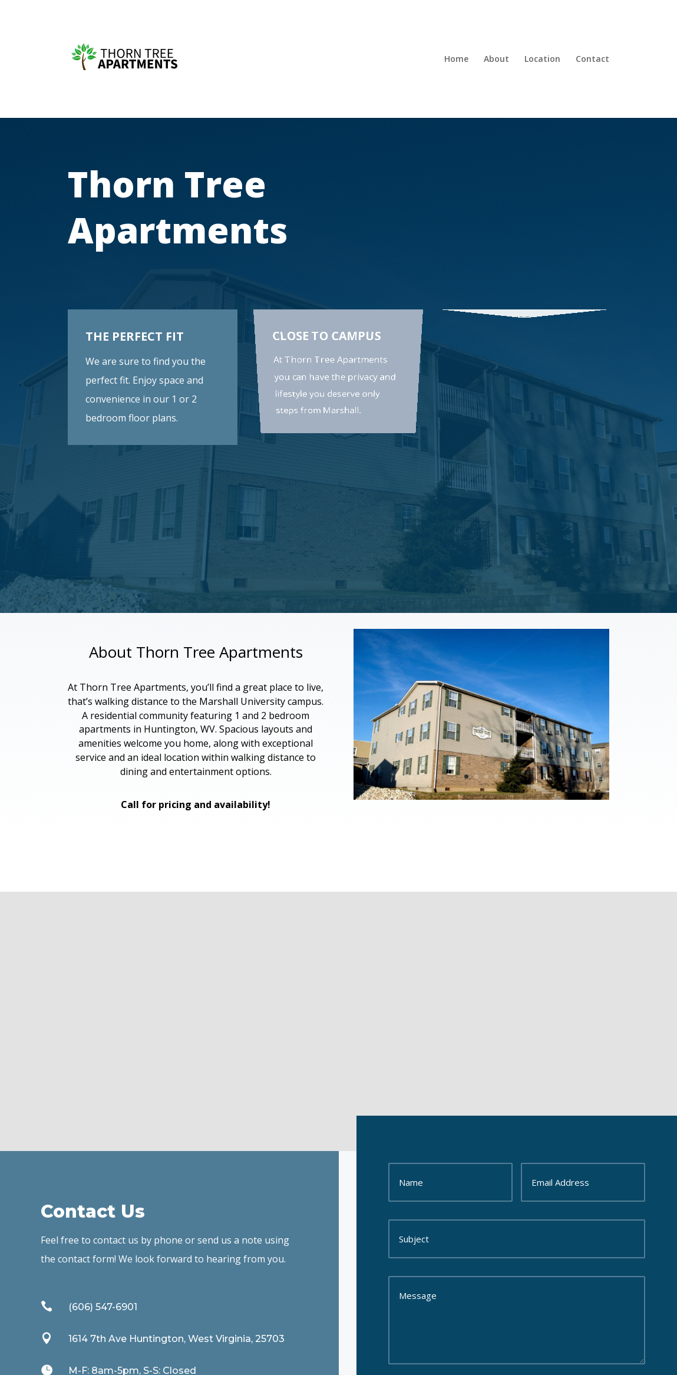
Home (456, 59)
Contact (592, 59)
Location (542, 59)
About (496, 59)
